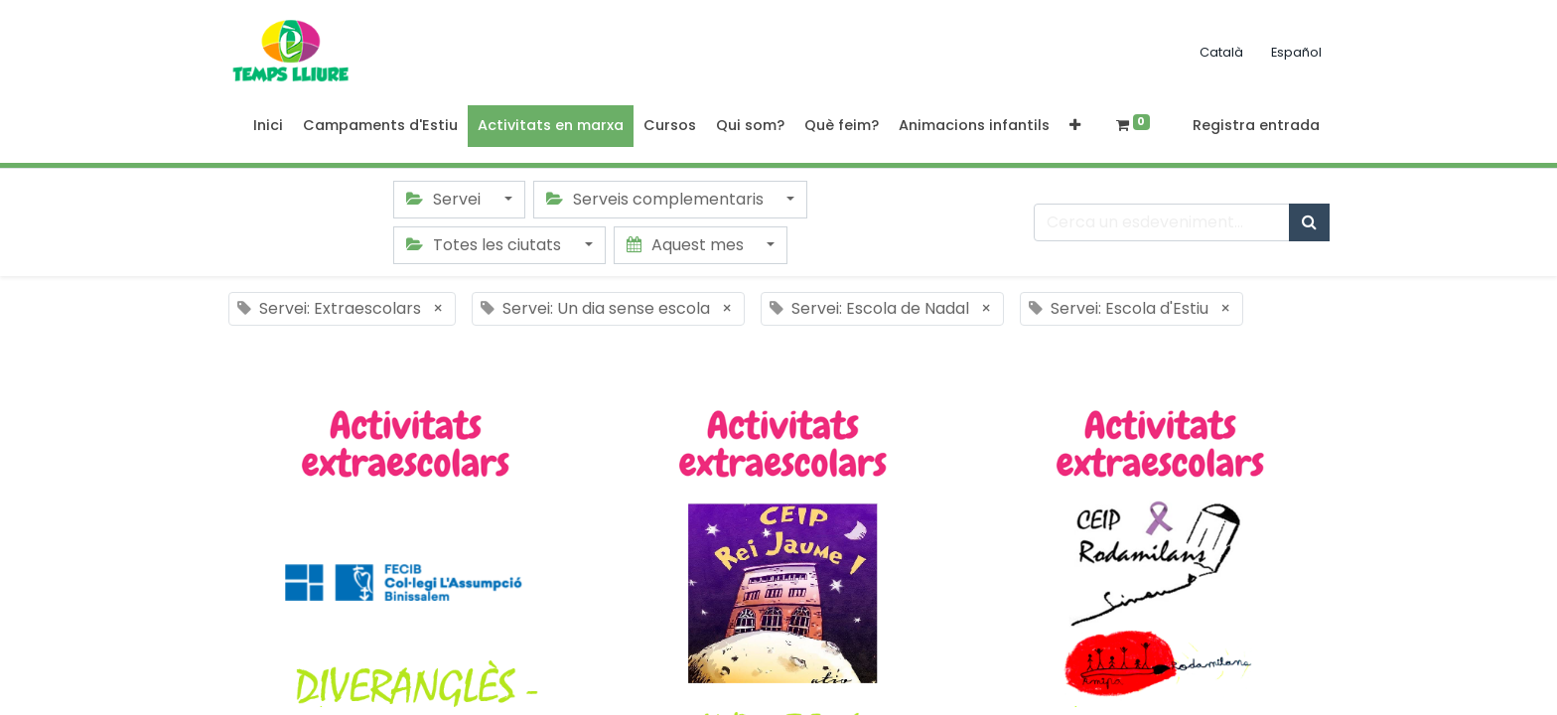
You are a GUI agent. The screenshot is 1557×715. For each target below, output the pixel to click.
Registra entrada (1256, 125)
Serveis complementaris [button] (657, 199)
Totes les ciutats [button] (485, 244)
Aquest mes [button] (687, 244)
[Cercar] (1309, 222)
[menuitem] (268, 126)
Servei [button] (445, 199)
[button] (1075, 126)
